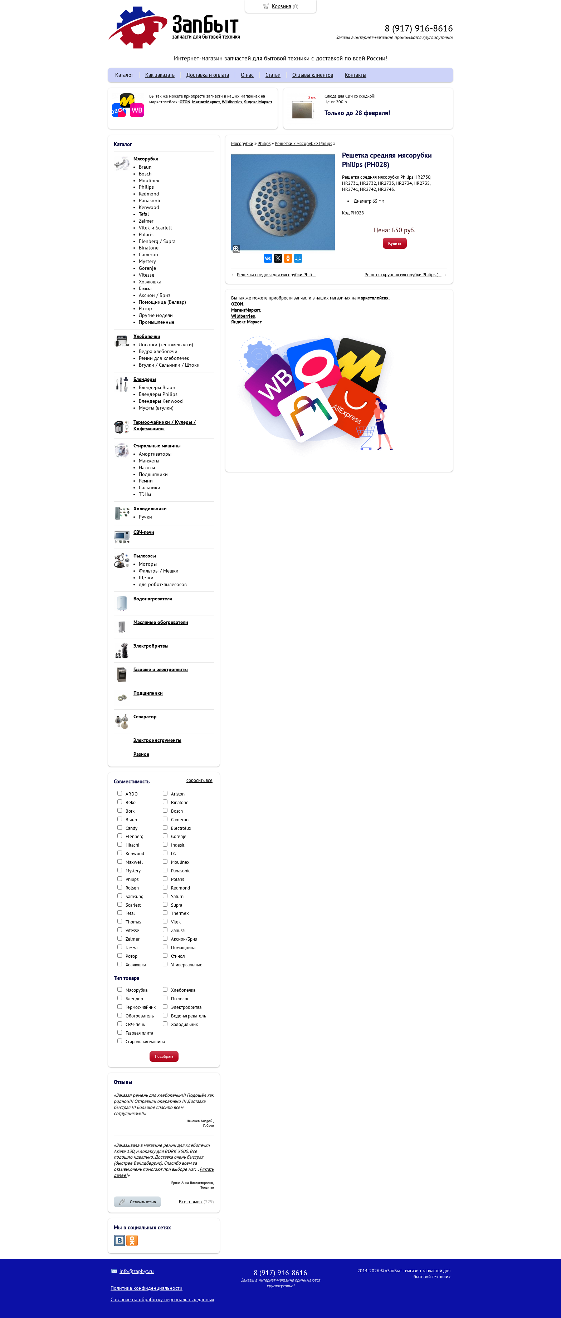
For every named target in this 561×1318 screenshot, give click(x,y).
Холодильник (184, 1024)
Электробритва (186, 1007)
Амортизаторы (155, 454)
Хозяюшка (150, 281)
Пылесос (180, 999)
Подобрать (164, 1056)
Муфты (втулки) (156, 408)
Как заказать (160, 74)
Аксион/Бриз (184, 939)
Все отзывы (191, 1202)
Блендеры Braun (157, 387)
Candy (131, 828)
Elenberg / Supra (157, 241)
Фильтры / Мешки (159, 571)
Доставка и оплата (207, 74)
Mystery (147, 261)
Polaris (146, 234)
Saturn (177, 896)
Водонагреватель (188, 1016)
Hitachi (132, 845)
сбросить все (199, 780)
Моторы (148, 564)
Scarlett (133, 905)
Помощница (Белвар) (162, 302)
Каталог (124, 74)
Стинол (178, 956)
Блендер (134, 999)
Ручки (145, 517)
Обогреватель (140, 1016)
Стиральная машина (145, 1042)
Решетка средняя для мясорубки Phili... (276, 275)
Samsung (134, 896)
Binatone (148, 247)
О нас (247, 74)
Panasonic (150, 200)
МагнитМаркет (206, 101)
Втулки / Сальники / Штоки (169, 365)
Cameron (148, 254)
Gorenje (147, 268)
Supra (176, 905)
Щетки (146, 577)
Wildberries (232, 101)
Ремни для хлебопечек (164, 358)
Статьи (272, 74)
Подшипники (153, 474)
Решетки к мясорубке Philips (303, 143)
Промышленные (156, 322)
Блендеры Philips (158, 394)
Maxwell (134, 862)
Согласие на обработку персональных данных (162, 1299)
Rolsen (132, 888)
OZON (185, 101)
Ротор (145, 308)
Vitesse (146, 275)
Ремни (146, 480)
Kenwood (149, 207)
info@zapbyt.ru (136, 1271)
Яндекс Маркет (258, 101)
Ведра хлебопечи (158, 351)
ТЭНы (145, 494)
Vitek (176, 922)
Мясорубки (242, 143)
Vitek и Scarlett (155, 227)
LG (173, 854)
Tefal (144, 214)
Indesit (177, 845)
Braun (145, 167)
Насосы (147, 467)
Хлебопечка (183, 990)
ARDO (132, 794)
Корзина (281, 6)
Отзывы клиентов (312, 74)
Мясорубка (136, 990)
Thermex (180, 913)
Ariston (178, 794)
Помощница (183, 948)
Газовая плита (139, 1033)
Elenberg (134, 836)
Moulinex (149, 180)
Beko (131, 802)
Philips (146, 187)
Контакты (355, 74)
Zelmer (146, 221)
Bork (130, 811)
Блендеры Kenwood (161, 401)
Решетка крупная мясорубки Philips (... (403, 275)
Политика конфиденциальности (146, 1288)
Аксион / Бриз (154, 295)
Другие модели (156, 315)
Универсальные (187, 965)
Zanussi (178, 930)
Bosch (145, 173)
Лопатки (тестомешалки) (166, 344)
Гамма (145, 288)
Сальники (149, 487)
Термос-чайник (141, 1007)
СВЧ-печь (135, 1024)
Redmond (149, 193)
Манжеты (149, 460)
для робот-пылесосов (163, 584)
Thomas (133, 922)
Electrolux (181, 828)
